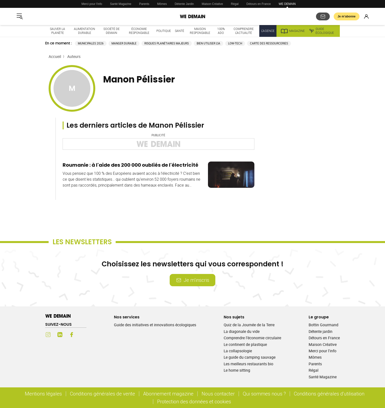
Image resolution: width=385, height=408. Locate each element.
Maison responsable (200, 31)
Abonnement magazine (168, 394)
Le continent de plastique (245, 344)
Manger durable (124, 43)
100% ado (221, 31)
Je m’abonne (347, 16)
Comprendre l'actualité (244, 31)
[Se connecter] (366, 16)
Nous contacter (218, 394)
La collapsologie (238, 351)
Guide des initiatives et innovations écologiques (155, 324)
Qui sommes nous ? (264, 394)
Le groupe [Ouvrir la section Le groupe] (319, 317)
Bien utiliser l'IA (208, 43)
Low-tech (235, 43)
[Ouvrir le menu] (20, 16)
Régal (234, 4)
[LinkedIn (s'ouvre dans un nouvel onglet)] (60, 335)
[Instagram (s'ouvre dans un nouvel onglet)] (48, 335)
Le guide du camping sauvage (249, 357)
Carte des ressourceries (269, 43)
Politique (163, 31)
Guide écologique (321, 31)
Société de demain (111, 31)
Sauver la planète (57, 31)
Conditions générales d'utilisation (329, 394)
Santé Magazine (120, 4)
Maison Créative (212, 4)
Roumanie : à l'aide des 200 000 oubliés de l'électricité (130, 165)
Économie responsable (139, 31)
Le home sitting (237, 370)
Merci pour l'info (92, 4)
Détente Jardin (184, 4)
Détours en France (259, 4)
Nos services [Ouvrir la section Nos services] (126, 317)
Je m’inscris (192, 280)
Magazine (292, 31)
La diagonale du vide (242, 331)
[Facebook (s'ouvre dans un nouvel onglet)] (72, 335)
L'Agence (268, 31)
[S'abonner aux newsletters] (323, 16)
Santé (179, 31)
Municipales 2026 (91, 43)
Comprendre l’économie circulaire (252, 337)
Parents (144, 4)
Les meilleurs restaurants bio (248, 364)
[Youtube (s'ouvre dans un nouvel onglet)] (83, 335)
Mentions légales (43, 394)
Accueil (55, 56)
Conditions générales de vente (102, 394)
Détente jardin (320, 331)
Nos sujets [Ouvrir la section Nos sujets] (234, 317)
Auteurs (74, 56)
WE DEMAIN (287, 4)
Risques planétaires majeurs (166, 43)
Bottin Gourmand (323, 324)
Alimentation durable (84, 31)
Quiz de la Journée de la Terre (249, 324)
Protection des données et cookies (194, 401)
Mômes (162, 4)
